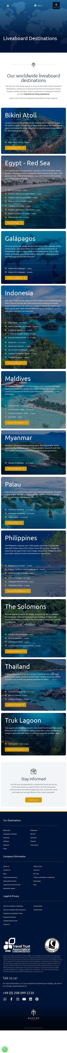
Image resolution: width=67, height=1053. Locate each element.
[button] (8, 4)
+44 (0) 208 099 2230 (18, 993)
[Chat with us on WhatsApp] (5, 1049)
